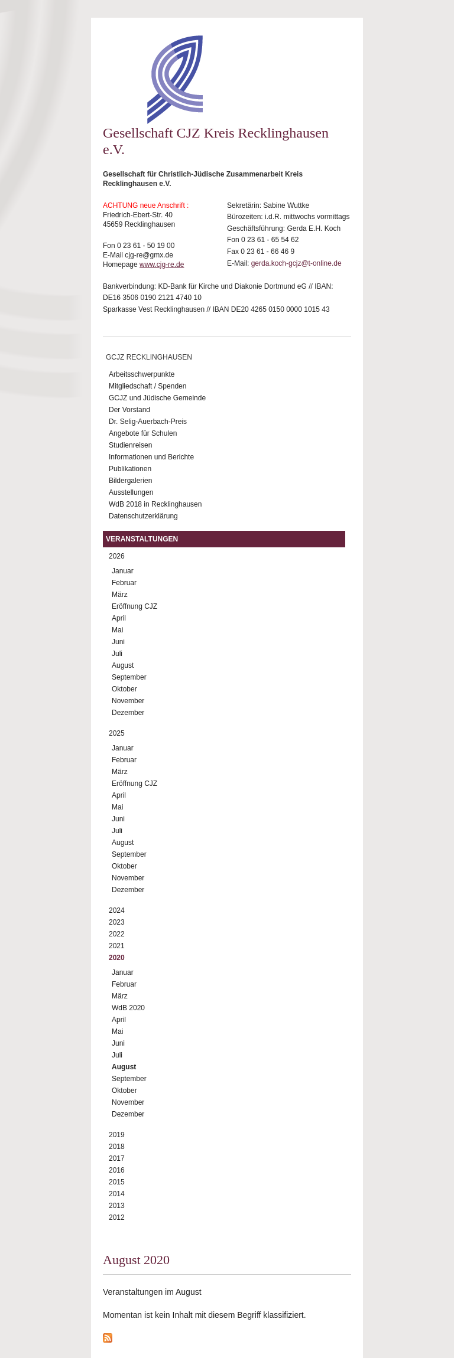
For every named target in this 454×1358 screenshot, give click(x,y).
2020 (117, 958)
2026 (117, 556)
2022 (117, 934)
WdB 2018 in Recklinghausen (155, 504)
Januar (123, 571)
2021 (117, 946)
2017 (117, 1158)
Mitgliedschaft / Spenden (147, 386)
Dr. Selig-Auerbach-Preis (148, 421)
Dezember (128, 713)
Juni (118, 642)
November (128, 701)
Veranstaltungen (142, 539)
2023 (117, 922)
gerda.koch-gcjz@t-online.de (296, 263)
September (129, 677)
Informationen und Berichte (151, 457)
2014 (117, 1194)
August (123, 665)
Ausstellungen (131, 492)
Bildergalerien (130, 480)
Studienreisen (130, 445)
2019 (117, 1135)
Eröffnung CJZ (134, 606)
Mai (117, 630)
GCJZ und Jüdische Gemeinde (157, 398)
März (120, 594)
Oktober (124, 689)
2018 (117, 1146)
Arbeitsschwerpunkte (141, 374)
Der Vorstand (129, 410)
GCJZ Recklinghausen (149, 357)
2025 (117, 733)
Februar (124, 583)
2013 (117, 1206)
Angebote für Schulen (143, 433)
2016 (117, 1170)
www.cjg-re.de (162, 264)
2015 (117, 1182)
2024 (117, 910)
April (119, 618)
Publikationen (130, 469)
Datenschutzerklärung (143, 516)
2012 (117, 1217)
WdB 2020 (128, 1008)
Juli (117, 653)
